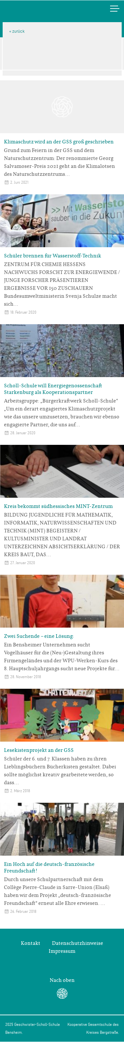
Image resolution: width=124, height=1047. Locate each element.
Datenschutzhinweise (77, 943)
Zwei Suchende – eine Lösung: (39, 636)
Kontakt (30, 943)
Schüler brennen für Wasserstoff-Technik (52, 255)
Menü (108, 8)
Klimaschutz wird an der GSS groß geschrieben (59, 141)
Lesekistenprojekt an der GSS (39, 750)
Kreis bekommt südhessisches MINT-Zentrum (58, 506)
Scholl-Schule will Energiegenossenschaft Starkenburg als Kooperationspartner (53, 389)
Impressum (62, 951)
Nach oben (62, 980)
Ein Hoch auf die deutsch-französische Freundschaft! (49, 867)
